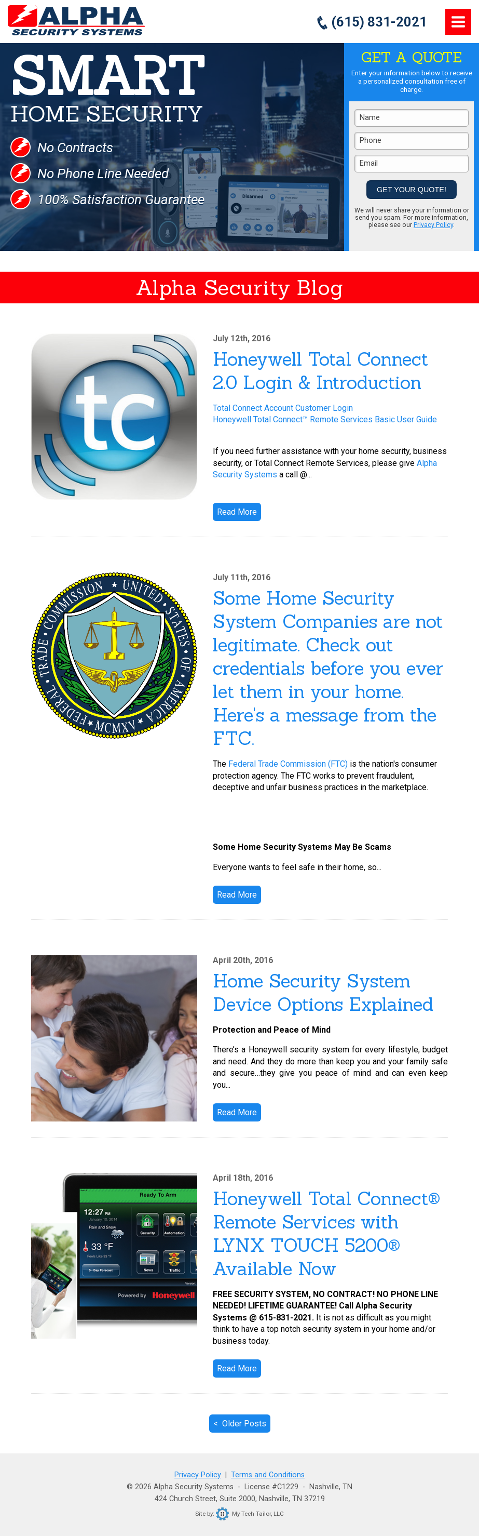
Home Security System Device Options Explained (323, 992)
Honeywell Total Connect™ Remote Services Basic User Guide (325, 419)
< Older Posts (239, 1423)
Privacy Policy (433, 225)
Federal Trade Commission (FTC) (288, 764)
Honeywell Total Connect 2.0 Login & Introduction (320, 371)
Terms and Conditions (268, 1475)
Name (370, 117)
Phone (370, 140)
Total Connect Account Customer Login (283, 408)
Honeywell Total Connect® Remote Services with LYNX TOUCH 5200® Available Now (326, 1233)
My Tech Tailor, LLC (250, 1513)
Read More (237, 512)
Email (369, 163)
